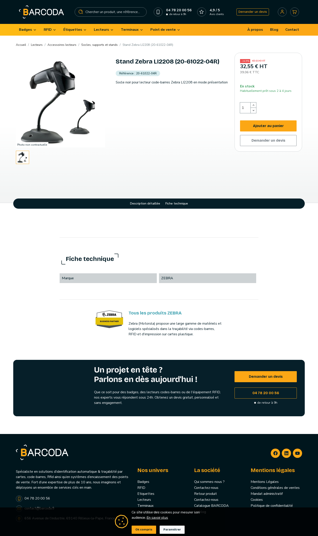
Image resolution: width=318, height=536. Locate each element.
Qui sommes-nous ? (209, 481)
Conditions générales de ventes (275, 487)
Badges (143, 481)
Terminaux (145, 505)
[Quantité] (245, 107)
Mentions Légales (265, 481)
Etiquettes (145, 493)
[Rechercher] (111, 12)
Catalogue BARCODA (211, 505)
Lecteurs (144, 499)
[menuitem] (27, 30)
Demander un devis (252, 12)
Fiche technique (176, 203)
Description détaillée (145, 203)
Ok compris (143, 529)
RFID (141, 487)
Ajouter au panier (268, 126)
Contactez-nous (206, 487)
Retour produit (205, 493)
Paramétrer (172, 529)
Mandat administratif (267, 493)
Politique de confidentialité (272, 505)
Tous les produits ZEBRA (155, 313)
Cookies (257, 499)
